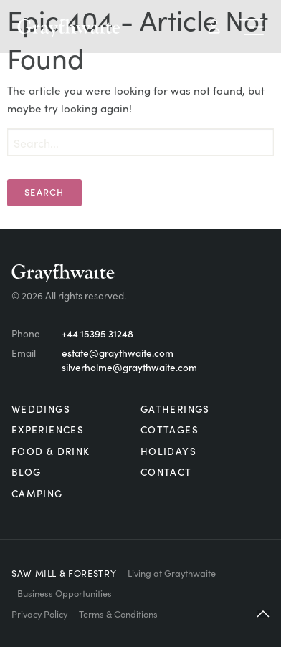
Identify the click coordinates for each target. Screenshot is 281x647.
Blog (26, 472)
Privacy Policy (39, 613)
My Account (214, 26)
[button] (263, 613)
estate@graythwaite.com (117, 353)
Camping (37, 493)
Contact (166, 472)
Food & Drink (50, 451)
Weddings (40, 409)
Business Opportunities (64, 592)
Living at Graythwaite (172, 572)
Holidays (168, 451)
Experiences (47, 429)
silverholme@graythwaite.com (129, 367)
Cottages (169, 429)
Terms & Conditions (118, 613)
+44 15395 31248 (97, 333)
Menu (252, 26)
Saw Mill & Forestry (63, 572)
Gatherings (175, 409)
